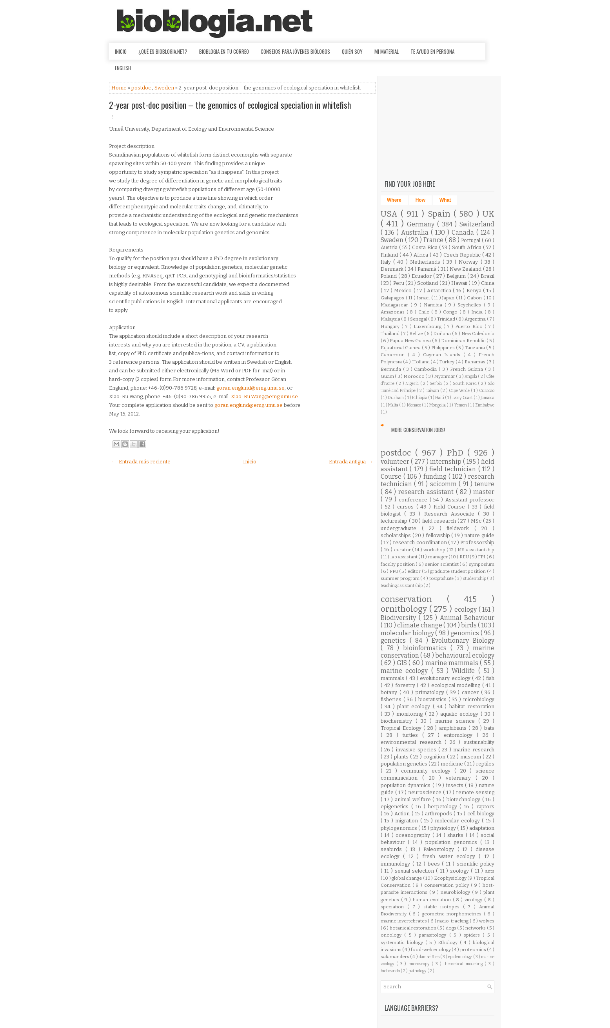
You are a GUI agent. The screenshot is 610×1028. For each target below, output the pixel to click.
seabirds (393, 849)
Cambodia (426, 369)
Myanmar (445, 376)
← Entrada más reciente (141, 462)
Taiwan (433, 390)
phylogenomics (399, 828)
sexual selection (415, 871)
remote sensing (475, 792)
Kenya (475, 290)
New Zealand (466, 269)
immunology (396, 864)
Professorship (477, 542)
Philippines (443, 347)
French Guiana (467, 369)
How (420, 200)
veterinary (461, 778)
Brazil (487, 276)
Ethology (449, 942)
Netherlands (426, 262)
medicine (452, 764)
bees (435, 864)
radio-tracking (453, 921)
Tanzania (475, 347)
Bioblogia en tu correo (224, 51)
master (483, 492)
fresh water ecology (450, 856)
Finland (390, 255)
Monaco (414, 405)
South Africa (467, 247)
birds (469, 625)
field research (440, 521)
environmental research (413, 742)
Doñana (442, 333)
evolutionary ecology (446, 678)
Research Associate (451, 514)
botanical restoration (413, 928)
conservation (414, 599)
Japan (449, 298)
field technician (453, 469)
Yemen (461, 405)
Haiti (440, 397)
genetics (395, 640)
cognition (435, 757)
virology (474, 899)
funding (435, 476)
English (123, 68)
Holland (421, 362)
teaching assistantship (402, 585)
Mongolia (438, 405)
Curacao (486, 390)
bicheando (391, 970)
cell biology (480, 814)
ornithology (405, 609)
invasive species (417, 750)
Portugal (471, 240)
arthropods (439, 814)
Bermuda (392, 369)
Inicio (121, 51)
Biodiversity (400, 618)
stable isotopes (443, 907)
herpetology (444, 806)
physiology (443, 828)
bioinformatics (426, 648)
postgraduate (442, 578)
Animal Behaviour (467, 618)
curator (403, 549)
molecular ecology (458, 821)
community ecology (428, 771)
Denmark (393, 269)
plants (402, 757)
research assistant (427, 492)
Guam (388, 376)
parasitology (434, 935)
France (434, 240)
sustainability (479, 742)
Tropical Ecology (402, 728)
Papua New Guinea (411, 340)
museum (471, 757)
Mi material (386, 51)
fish (490, 678)
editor (414, 571)
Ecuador (422, 276)
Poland (389, 276)
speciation (394, 907)
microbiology (478, 699)
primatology (431, 692)
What (445, 200)
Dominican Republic (464, 340)
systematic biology (403, 942)
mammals (393, 678)
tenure (484, 484)
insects (455, 785)
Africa (422, 255)
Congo (451, 312)
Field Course (451, 507)
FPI (482, 557)
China (487, 283)
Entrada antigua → (351, 462)
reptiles (485, 764)
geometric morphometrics (453, 914)
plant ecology (415, 706)
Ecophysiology (450, 878)
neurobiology (456, 892)
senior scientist (442, 564)
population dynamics (406, 785)
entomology (460, 735)
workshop (435, 549)
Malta (393, 405)
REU (464, 557)
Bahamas (476, 362)
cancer (471, 692)
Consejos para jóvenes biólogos (295, 51)
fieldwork (460, 528)
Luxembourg (428, 326)
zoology (460, 871)
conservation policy (447, 885)
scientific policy (475, 864)
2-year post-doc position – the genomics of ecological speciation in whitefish (230, 105)
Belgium (457, 276)
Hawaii (459, 283)
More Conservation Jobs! (418, 430)
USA (391, 214)
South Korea (465, 383)
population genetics (404, 764)
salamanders (395, 956)
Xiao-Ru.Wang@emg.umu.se (264, 396)
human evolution (433, 899)
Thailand (391, 333)
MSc (477, 521)
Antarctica (440, 290)
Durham (396, 397)
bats (489, 728)
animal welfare (413, 799)
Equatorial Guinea (401, 347)
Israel (424, 298)
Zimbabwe (484, 405)
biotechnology (464, 799)
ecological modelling (456, 685)
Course (392, 476)
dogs (451, 928)
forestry (406, 685)
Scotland (428, 283)
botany (390, 692)
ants (489, 871)
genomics (465, 633)
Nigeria (412, 383)
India (478, 312)
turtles (412, 735)
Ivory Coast (463, 397)
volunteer (396, 461)
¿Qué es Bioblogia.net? (162, 51)
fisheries (392, 699)
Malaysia (391, 319)
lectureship (395, 521)
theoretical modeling (464, 963)
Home (119, 88)
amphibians (454, 728)
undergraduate (401, 528)
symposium (481, 564)
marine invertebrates (404, 921)
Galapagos (393, 298)
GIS (402, 663)
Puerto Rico (469, 326)
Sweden (164, 88)
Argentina (476, 319)
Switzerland (476, 224)
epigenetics (396, 806)
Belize (416, 333)
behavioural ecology (464, 655)
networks (476, 928)
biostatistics (433, 699)
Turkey (447, 362)
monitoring (410, 714)
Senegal (419, 319)
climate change (420, 625)
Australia (416, 232)
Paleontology (440, 849)
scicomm (444, 484)
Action (402, 814)
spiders (473, 935)
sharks (456, 835)
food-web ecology (431, 949)
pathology (417, 970)
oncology (392, 935)
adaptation (481, 828)
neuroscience (425, 792)
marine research (473, 750)
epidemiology (460, 956)
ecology (466, 609)
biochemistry (398, 721)
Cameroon (394, 354)
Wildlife (465, 670)
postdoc (141, 88)
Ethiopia (420, 397)
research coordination (420, 542)
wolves (486, 921)
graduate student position (458, 571)
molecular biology (408, 633)
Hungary (391, 326)
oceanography (414, 835)
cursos (406, 507)
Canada (464, 232)
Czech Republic (462, 255)
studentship (475, 578)
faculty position (398, 564)
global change (407, 878)
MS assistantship (476, 549)
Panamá (428, 269)
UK (488, 214)
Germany (422, 224)
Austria (390, 247)
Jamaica (487, 397)
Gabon (475, 298)
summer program (400, 578)
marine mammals (452, 663)
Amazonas (394, 312)
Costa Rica (425, 247)
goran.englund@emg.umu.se (250, 388)
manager (438, 557)
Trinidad (446, 319)
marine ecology (406, 670)
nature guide (479, 535)
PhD (457, 453)
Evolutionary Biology (463, 640)
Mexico (403, 290)
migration (407, 821)
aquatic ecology (460, 714)
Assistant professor (469, 500)
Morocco (414, 376)
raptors (485, 806)
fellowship (439, 535)
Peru (399, 283)
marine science (456, 721)
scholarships (396, 535)
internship (446, 461)
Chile (424, 312)
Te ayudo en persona (432, 51)
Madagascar (395, 305)
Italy (387, 262)
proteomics (473, 949)
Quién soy (352, 51)
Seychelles (470, 305)
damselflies (429, 956)
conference (414, 500)
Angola (471, 376)
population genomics (452, 842)
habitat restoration (471, 706)
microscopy (420, 963)
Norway (469, 262)
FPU (394, 571)
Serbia (436, 383)
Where (394, 200)
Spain (441, 214)
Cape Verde (460, 390)
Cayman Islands (443, 354)
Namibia (434, 305)
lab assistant (404, 557)
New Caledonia (478, 333)
